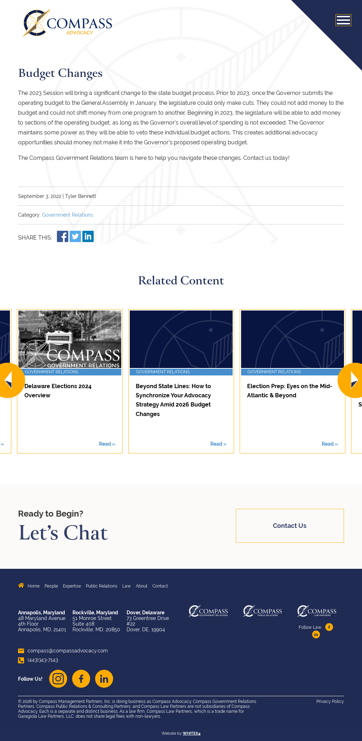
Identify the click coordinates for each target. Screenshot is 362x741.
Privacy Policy (330, 701)
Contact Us (289, 525)
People (51, 586)
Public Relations (101, 586)
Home (34, 586)
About (141, 586)
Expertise (72, 586)
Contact (160, 586)
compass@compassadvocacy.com (63, 650)
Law (126, 586)
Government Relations (67, 215)
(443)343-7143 (38, 660)
